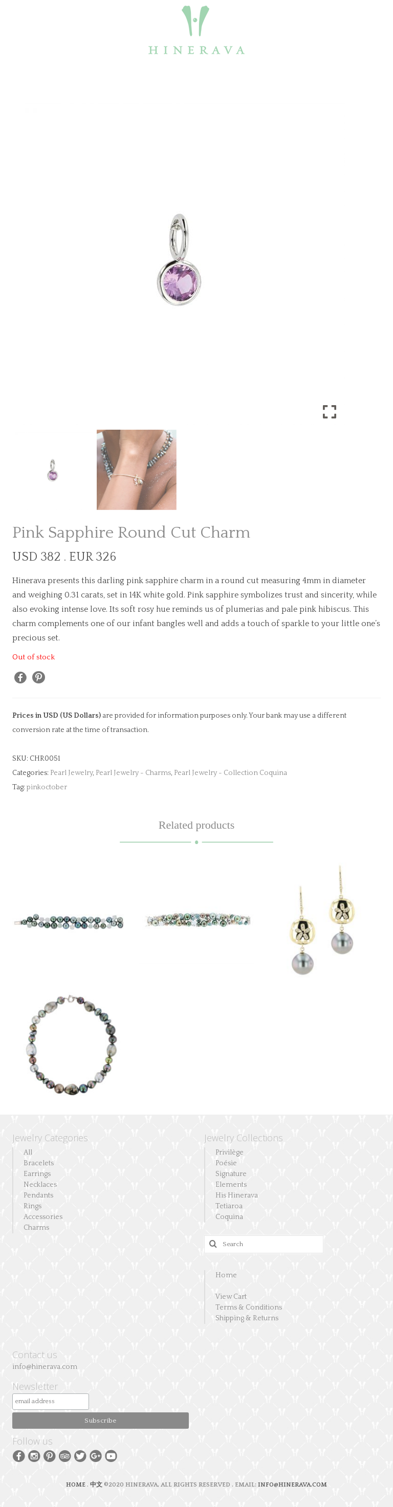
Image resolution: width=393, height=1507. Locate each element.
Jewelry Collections (243, 1138)
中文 (96, 1484)
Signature (231, 1174)
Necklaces (40, 1185)
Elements (231, 1185)
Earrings (37, 1174)
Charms (36, 1228)
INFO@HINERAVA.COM (292, 1484)
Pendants (38, 1195)
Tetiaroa (229, 1206)
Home (226, 1275)
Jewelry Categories (50, 1138)
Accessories (43, 1217)
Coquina (229, 1217)
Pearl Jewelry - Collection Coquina (230, 773)
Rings (32, 1206)
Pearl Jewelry (71, 773)
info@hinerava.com (44, 1367)
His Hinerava (236, 1195)
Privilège (229, 1152)
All (28, 1152)
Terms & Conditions (248, 1307)
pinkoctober (47, 787)
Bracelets (39, 1163)
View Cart (231, 1297)
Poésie (226, 1163)
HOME (76, 1484)
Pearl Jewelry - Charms (133, 773)
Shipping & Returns (246, 1318)
